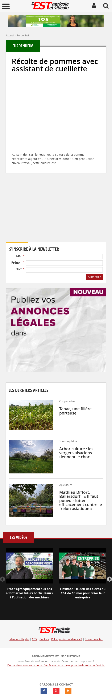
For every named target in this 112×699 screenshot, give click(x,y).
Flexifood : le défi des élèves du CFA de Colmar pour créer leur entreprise (82, 593)
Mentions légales (19, 639)
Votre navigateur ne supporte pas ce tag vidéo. (44, 213)
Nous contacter (94, 639)
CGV (34, 639)
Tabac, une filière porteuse (75, 411)
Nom (20, 269)
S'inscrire (94, 277)
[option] (29, 577)
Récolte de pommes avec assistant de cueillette (55, 65)
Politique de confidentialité (66, 639)
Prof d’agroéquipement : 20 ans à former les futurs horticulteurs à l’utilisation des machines (29, 593)
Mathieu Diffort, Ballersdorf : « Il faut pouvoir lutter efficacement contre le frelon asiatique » (80, 500)
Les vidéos (18, 537)
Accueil (10, 35)
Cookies (44, 639)
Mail (20, 256)
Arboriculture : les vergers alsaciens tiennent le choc (76, 453)
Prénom (17, 262)
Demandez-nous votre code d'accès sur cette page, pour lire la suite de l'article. (56, 665)
